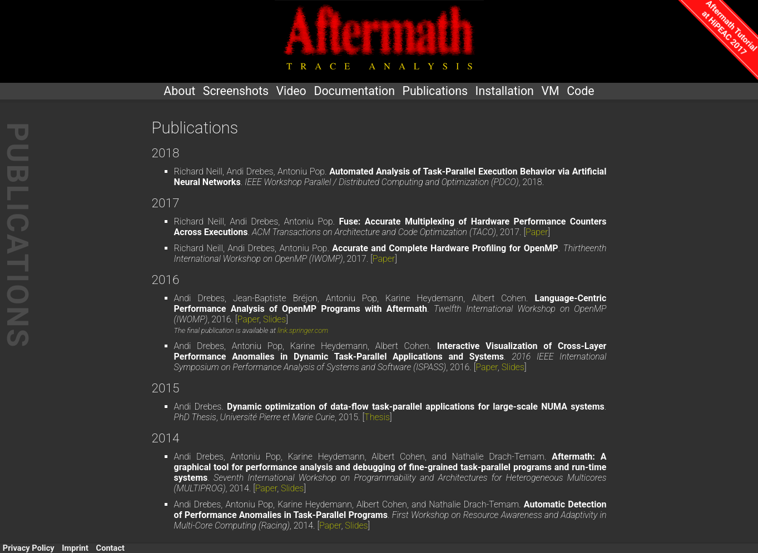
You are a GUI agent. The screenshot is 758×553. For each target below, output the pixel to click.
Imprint (75, 548)
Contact (110, 548)
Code (580, 91)
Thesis (377, 417)
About (179, 91)
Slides (274, 319)
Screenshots (236, 91)
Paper (537, 232)
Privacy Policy (29, 548)
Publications (435, 91)
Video (291, 91)
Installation (504, 91)
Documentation (354, 91)
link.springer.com (303, 330)
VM (550, 91)
